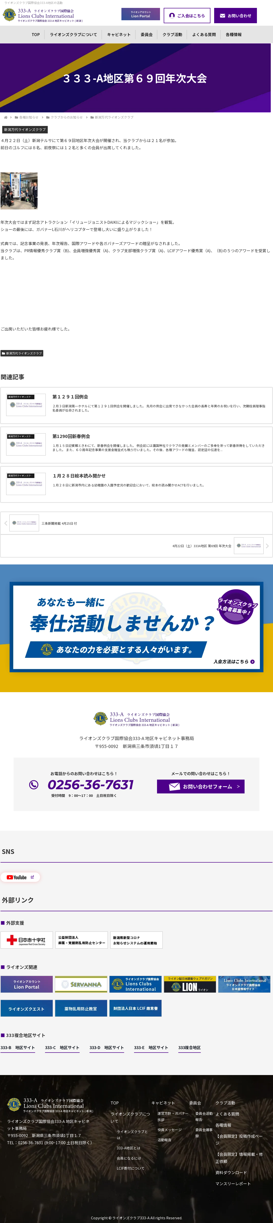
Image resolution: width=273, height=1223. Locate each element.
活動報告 (164, 1139)
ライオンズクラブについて (73, 34)
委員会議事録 (204, 1132)
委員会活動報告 (204, 1116)
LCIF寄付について (131, 1168)
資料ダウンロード (231, 1172)
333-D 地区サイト (107, 1047)
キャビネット (119, 34)
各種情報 (234, 34)
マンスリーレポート (233, 1183)
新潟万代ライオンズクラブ (22, 353)
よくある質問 (204, 34)
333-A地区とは (128, 1147)
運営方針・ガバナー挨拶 (173, 1116)
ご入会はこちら (187, 16)
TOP (36, 34)
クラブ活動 (172, 34)
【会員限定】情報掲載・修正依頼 (239, 1157)
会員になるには (129, 1158)
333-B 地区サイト (17, 1047)
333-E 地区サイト (151, 1047)
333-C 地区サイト (62, 1047)
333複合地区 (189, 1047)
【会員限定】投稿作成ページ (239, 1139)
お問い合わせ (235, 16)
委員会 (147, 34)
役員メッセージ (170, 1129)
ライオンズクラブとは (132, 1134)
